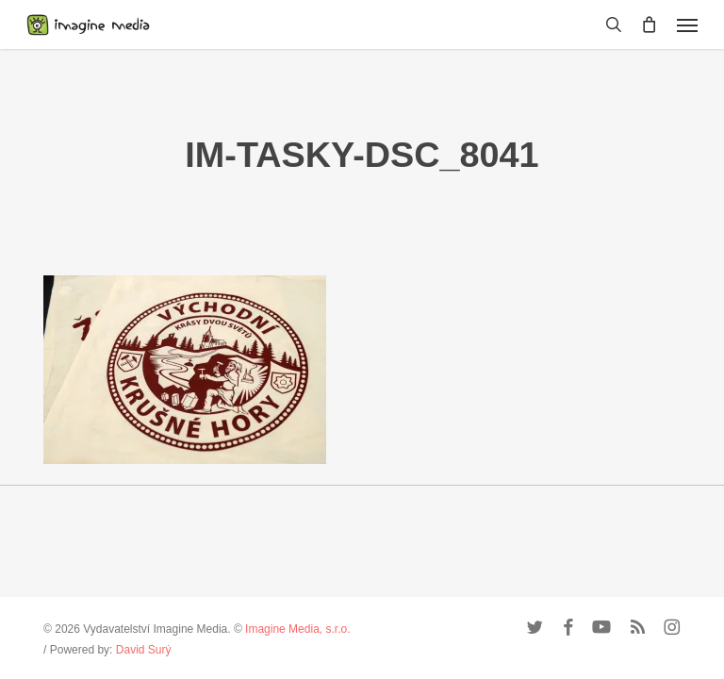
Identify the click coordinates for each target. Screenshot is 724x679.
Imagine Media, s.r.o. (297, 629)
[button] (687, 24)
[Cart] (649, 24)
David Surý (144, 649)
